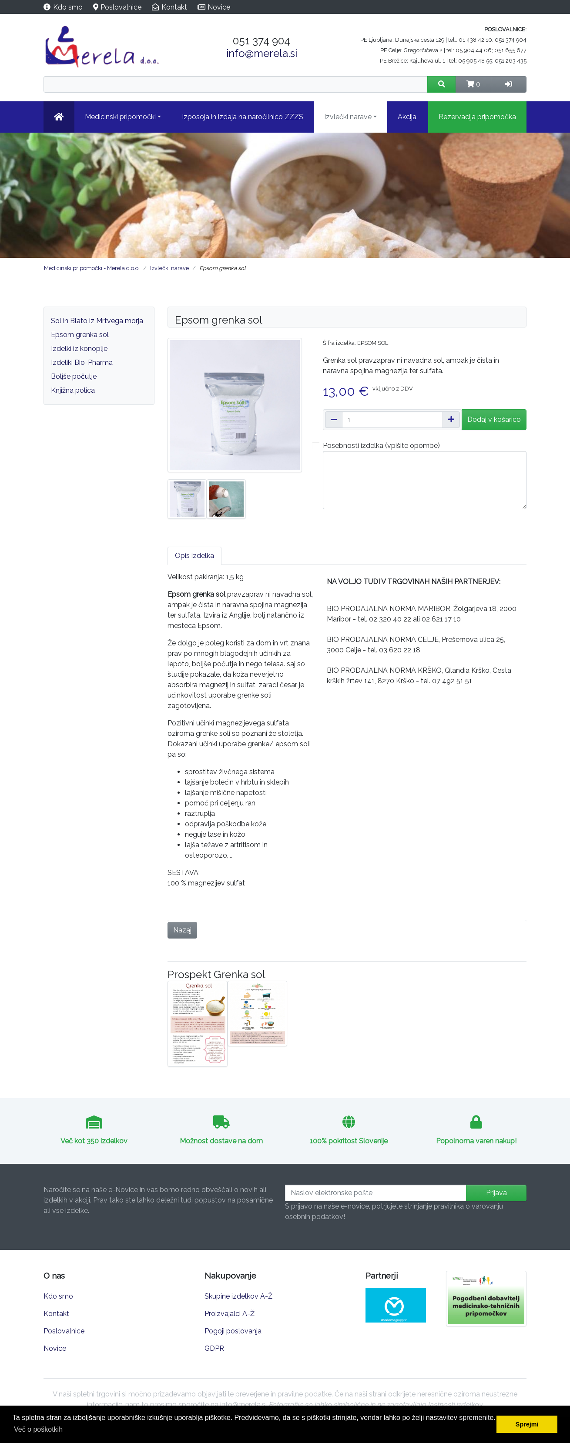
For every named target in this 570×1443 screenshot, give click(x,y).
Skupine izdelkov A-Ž (238, 1296)
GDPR (214, 1348)
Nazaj (182, 930)
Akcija (407, 117)
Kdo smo (68, 7)
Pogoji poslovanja (233, 1331)
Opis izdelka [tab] (194, 555)
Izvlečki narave (348, 117)
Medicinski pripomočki (120, 117)
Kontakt (174, 7)
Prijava (496, 1193)
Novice (219, 7)
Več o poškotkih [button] (38, 1429)
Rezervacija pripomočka (477, 117)
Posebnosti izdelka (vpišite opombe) (381, 445)
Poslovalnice (121, 7)
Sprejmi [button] (527, 1424)
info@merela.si (261, 53)
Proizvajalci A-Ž (230, 1313)
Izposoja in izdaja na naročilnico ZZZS (242, 117)
